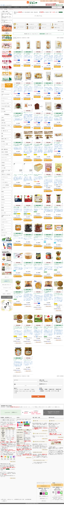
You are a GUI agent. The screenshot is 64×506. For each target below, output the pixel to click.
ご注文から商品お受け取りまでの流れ (39, 460)
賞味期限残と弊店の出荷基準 (37, 452)
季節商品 (3, 108)
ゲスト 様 (2, 5)
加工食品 (5, 9)
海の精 (2, 196)
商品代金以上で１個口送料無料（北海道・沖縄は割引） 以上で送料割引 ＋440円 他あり (38, 13)
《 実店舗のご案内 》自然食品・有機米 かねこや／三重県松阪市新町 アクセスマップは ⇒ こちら (55, 447)
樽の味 (2, 210)
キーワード (16, 380)
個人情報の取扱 (28, 499)
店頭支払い (18, 444)
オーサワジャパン (4, 98)
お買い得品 (3, 122)
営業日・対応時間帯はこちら (43, 496)
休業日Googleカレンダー (44, 498)
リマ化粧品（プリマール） (5, 188)
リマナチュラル (4, 232)
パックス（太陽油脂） (5, 185)
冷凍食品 (3, 162)
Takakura (3, 199)
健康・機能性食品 (4, 149)
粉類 (2, 133)
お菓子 (2, 117)
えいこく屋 (3, 212)
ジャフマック (3, 219)
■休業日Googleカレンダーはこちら (7, 21)
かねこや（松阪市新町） (22, 446)
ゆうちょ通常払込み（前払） (20, 439)
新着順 (28, 37)
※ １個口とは (7, 33)
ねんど (2, 204)
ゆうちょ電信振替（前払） (19, 437)
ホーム (2, 9)
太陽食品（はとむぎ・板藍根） (5, 216)
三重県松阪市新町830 (57, 484)
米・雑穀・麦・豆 (4, 130)
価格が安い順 (19, 37)
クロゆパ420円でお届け (5, 106)
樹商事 (2, 207)
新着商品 (9, 7)
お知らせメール (10, 499)
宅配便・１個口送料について (6, 417)
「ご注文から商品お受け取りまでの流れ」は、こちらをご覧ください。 (40, 463)
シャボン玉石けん (4, 182)
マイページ (23, 7)
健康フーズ (3, 229)
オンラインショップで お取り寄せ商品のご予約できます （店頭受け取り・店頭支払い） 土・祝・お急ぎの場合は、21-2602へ (57, 498)
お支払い (18, 417)
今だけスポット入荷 (5, 103)
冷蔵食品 (3, 165)
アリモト (3, 227)
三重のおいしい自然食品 (5, 174)
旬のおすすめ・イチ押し (5, 125)
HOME (2, 91)
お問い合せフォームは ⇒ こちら (54, 423)
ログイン (10, 5)
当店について (3, 7)
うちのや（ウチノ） (5, 221)
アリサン (3, 100)
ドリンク (3, 146)
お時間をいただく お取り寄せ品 (5, 171)
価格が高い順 (24, 37)
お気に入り (16, 7)
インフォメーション (57, 482)
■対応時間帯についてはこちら (7, 18)
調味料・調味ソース (5, 138)
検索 (63, 7)
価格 (15, 384)
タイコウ (3, 202)
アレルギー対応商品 (5, 154)
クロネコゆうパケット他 (5, 463)
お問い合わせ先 (51, 417)
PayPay (18, 436)
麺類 (2, 136)
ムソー (2, 194)
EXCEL (10, 273)
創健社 (2, 191)
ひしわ (2, 224)
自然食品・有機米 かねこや (53, 424)
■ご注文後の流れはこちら (6, 22)
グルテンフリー (4, 157)
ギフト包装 (3, 111)
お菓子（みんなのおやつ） (5, 95)
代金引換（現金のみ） (20, 432)
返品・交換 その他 (36, 417)
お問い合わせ (61, 2)
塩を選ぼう (6, 85)
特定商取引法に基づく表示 (19, 499)
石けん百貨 (3, 235)
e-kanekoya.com (44, 486)
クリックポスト (3, 472)
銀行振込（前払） (18, 441)
